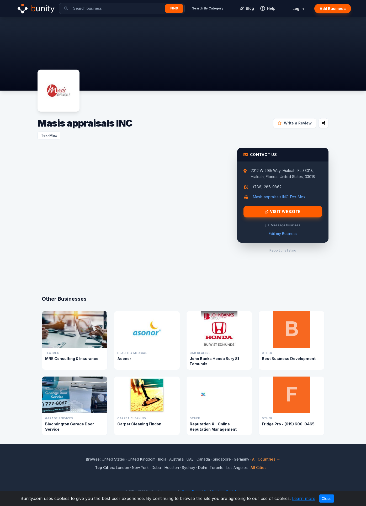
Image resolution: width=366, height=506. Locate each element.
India (162, 459)
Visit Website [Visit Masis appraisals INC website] (283, 211)
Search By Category (207, 8)
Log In (298, 8)
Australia (176, 459)
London (122, 467)
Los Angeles (237, 467)
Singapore (222, 459)
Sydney (188, 467)
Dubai (157, 467)
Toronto (217, 467)
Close (327, 498)
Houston (172, 467)
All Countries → (266, 459)
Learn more (303, 498)
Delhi (202, 467)
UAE (190, 459)
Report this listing (282, 250)
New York (140, 467)
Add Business (333, 8)
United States (113, 459)
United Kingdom (141, 459)
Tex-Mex (49, 135)
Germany (241, 459)
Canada (203, 459)
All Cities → (261, 467)
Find (174, 8)
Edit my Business (283, 233)
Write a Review (295, 123)
